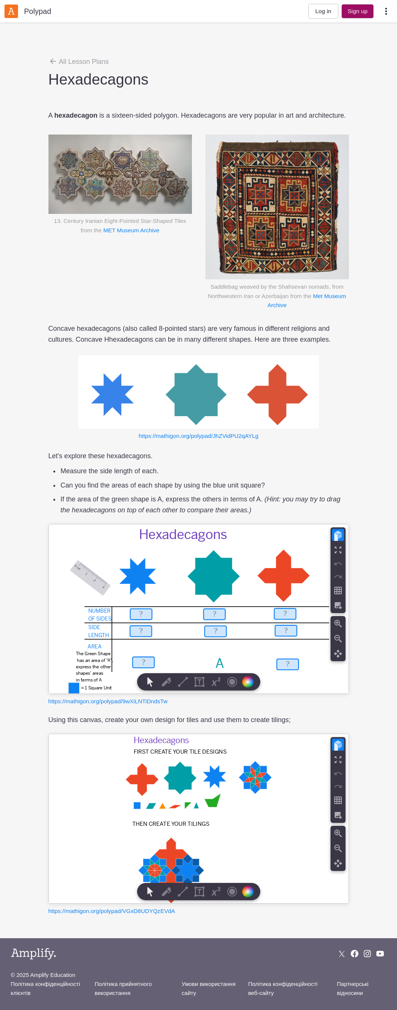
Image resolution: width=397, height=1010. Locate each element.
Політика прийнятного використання (123, 988)
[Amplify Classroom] (11, 11)
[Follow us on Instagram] (367, 953)
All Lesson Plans (78, 61)
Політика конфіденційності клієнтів (45, 988)
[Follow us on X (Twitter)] (341, 953)
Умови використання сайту (208, 988)
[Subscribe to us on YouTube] (380, 953)
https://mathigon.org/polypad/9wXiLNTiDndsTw (108, 701)
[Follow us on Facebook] (354, 953)
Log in (323, 11)
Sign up (357, 11)
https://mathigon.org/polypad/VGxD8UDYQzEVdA (111, 911)
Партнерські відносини (352, 988)
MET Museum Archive (131, 230)
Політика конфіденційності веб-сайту (283, 988)
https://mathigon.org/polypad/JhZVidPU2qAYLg (198, 436)
